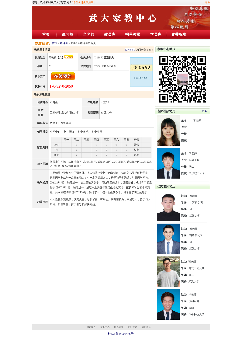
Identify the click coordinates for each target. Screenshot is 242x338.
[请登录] (76, 2)
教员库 (109, 34)
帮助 (207, 2)
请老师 (67, 34)
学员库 (155, 34)
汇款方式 (132, 327)
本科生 (64, 43)
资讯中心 (146, 327)
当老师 (88, 34)
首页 (46, 34)
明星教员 (132, 34)
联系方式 (118, 327)
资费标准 (178, 34)
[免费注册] (88, 2)
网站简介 (91, 327)
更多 (204, 111)
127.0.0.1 (130, 49)
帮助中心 (104, 327)
